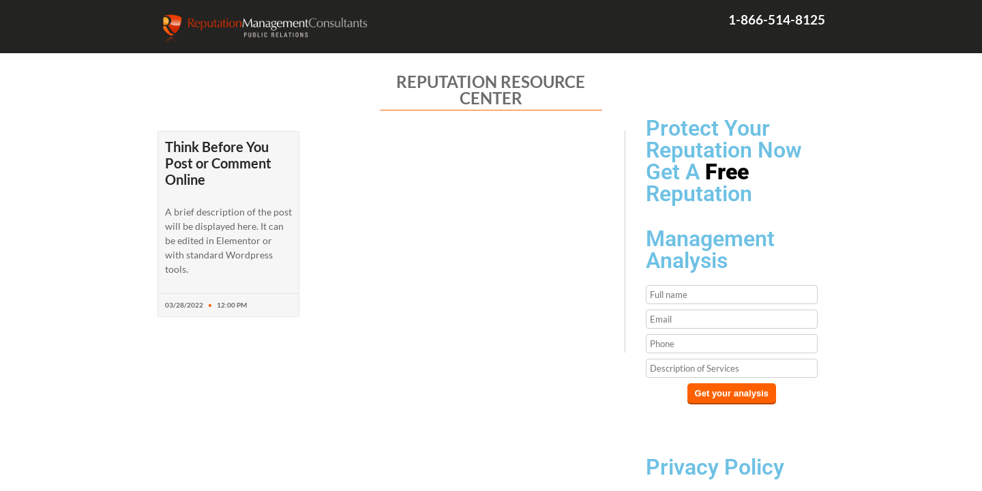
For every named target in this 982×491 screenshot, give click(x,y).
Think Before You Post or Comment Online (218, 163)
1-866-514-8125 (776, 19)
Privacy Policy (715, 467)
